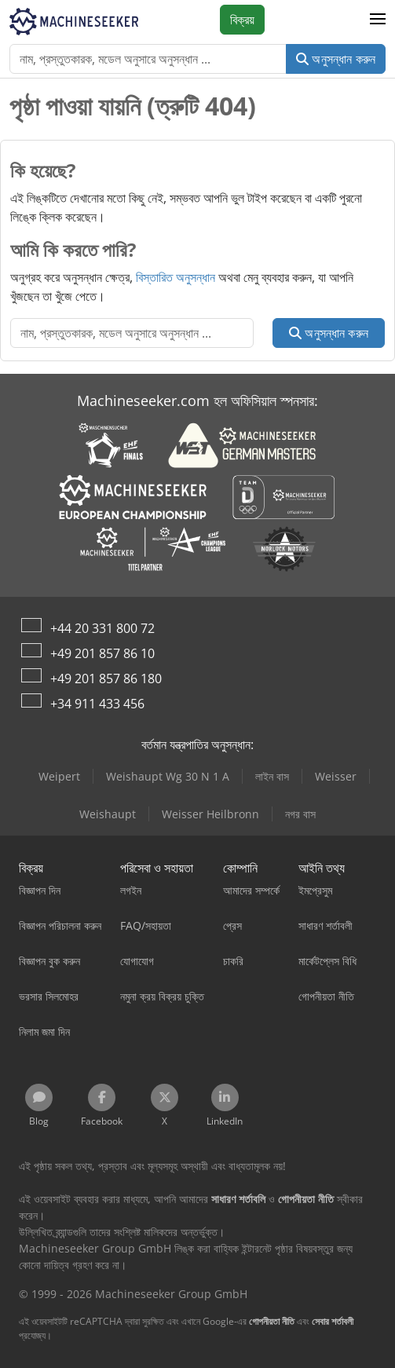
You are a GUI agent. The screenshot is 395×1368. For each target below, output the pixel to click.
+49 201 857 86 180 (106, 678)
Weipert (59, 776)
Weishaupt (107, 814)
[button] (378, 20)
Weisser (336, 776)
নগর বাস (300, 814)
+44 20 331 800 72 (102, 628)
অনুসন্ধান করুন (335, 59)
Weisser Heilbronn (210, 814)
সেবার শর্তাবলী (332, 1321)
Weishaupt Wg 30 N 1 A (167, 776)
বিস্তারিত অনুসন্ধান (175, 277)
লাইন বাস (272, 776)
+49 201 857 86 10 (102, 653)
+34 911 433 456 (97, 703)
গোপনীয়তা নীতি (271, 1321)
